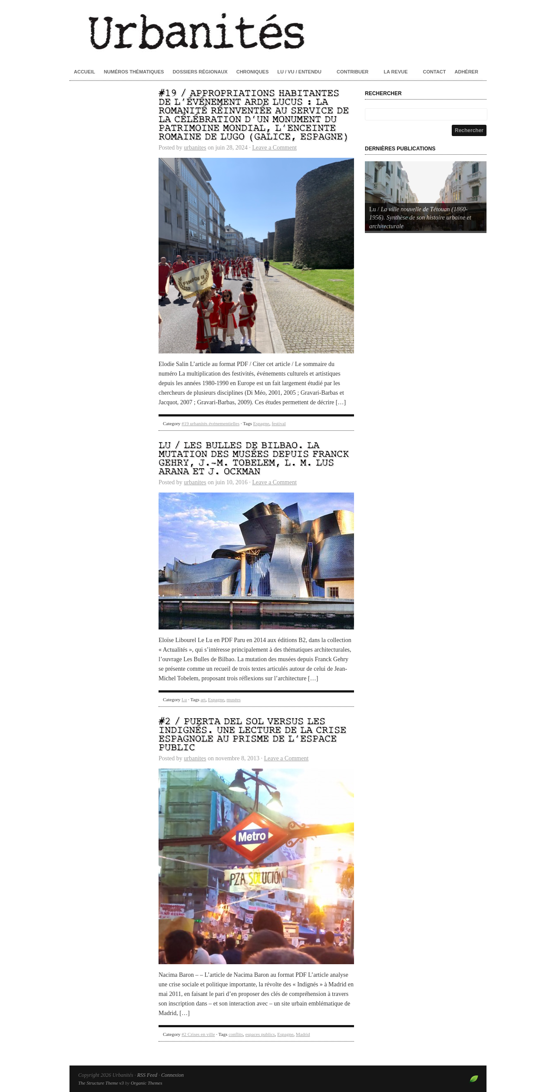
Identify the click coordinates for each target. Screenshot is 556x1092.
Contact (434, 71)
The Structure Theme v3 (101, 1082)
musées (234, 699)
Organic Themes (146, 1082)
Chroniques (252, 71)
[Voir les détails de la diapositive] (425, 196)
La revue (395, 71)
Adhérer (466, 71)
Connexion (172, 1075)
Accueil (84, 71)
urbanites (195, 147)
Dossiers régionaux (200, 71)
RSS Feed (147, 1075)
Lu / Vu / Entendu (299, 71)
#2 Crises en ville (198, 1034)
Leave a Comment (274, 147)
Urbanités (278, 30)
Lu (184, 699)
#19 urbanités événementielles (210, 423)
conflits (235, 1034)
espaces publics (260, 1034)
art (203, 699)
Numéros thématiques (134, 71)
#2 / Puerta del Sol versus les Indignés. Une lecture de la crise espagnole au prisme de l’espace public (252, 735)
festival (278, 423)
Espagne (261, 423)
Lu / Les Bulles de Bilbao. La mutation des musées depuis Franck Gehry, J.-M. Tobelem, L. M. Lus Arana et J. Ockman (254, 459)
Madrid (303, 1034)
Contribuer (352, 71)
